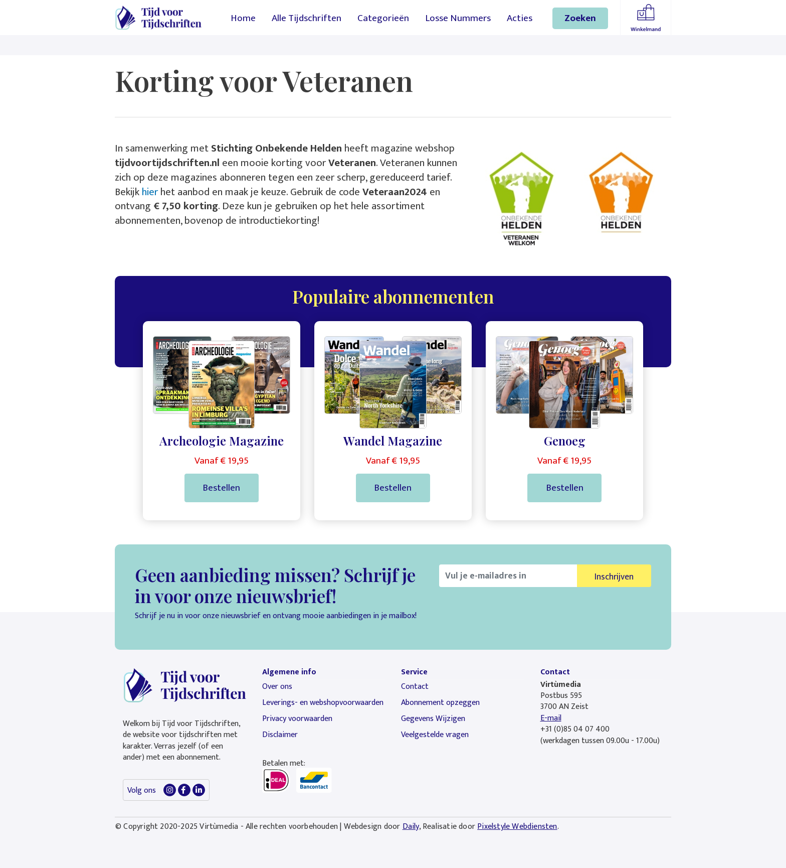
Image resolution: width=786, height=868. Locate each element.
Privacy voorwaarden (297, 719)
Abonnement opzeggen (440, 702)
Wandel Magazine (392, 440)
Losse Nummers (458, 18)
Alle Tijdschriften (306, 18)
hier (150, 192)
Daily (411, 826)
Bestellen (221, 488)
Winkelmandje (646, 18)
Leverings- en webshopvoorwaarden (322, 702)
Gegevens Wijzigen (433, 719)
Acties (519, 18)
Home (243, 18)
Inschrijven (614, 576)
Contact (415, 686)
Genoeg (564, 440)
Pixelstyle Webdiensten (517, 826)
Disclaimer (280, 735)
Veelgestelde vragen (435, 735)
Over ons (277, 686)
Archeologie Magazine (221, 440)
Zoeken (580, 18)
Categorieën (383, 18)
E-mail (550, 718)
